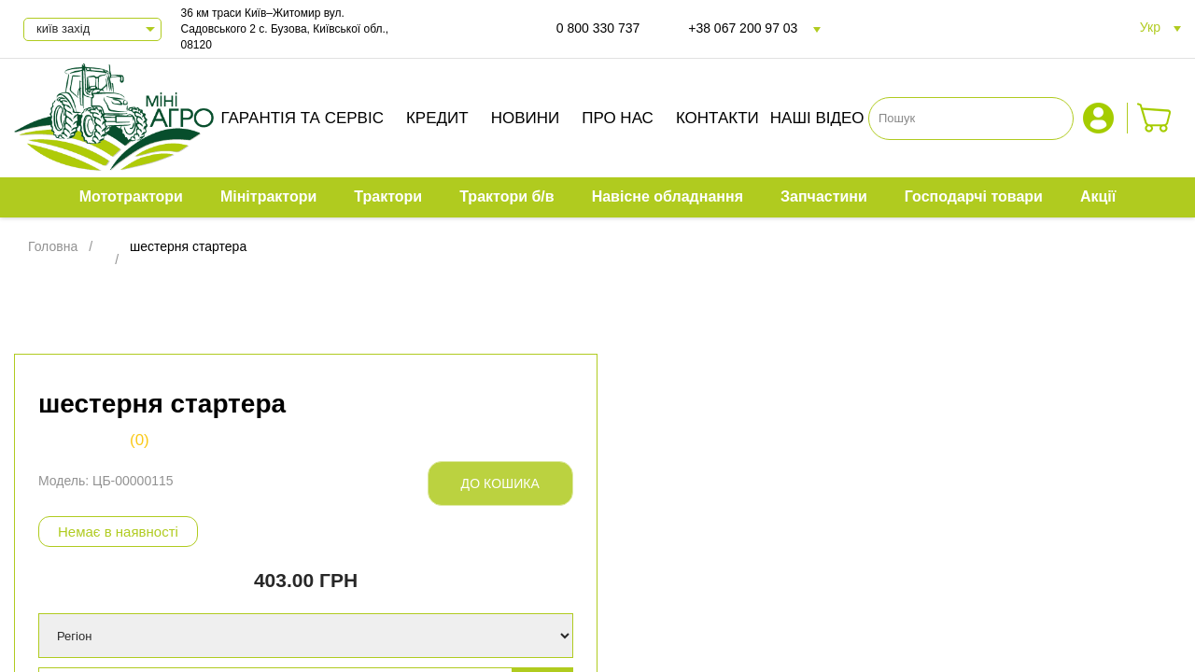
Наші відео (817, 118)
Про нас (618, 118)
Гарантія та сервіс (302, 118)
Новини (525, 118)
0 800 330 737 (598, 28)
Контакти (717, 118)
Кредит (437, 118)
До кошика (500, 483)
